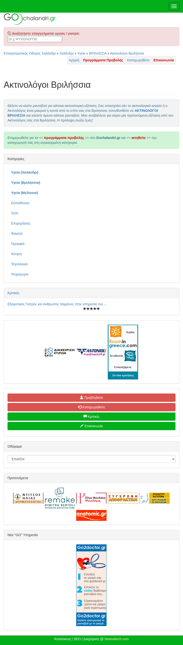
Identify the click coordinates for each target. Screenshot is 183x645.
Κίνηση (16, 254)
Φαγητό (17, 233)
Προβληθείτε (91, 398)
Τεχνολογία (19, 264)
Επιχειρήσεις (20, 223)
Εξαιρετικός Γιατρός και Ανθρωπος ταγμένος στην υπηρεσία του (56, 304)
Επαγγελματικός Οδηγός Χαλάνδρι (30, 53)
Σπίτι (14, 213)
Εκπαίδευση (20, 203)
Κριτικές (13, 293)
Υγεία (81, 53)
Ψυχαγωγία (19, 274)
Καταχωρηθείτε (138, 60)
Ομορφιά (18, 244)
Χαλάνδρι (66, 53)
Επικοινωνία (91, 426)
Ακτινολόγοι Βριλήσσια (127, 53)
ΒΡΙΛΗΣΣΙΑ (98, 53)
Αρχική (74, 60)
